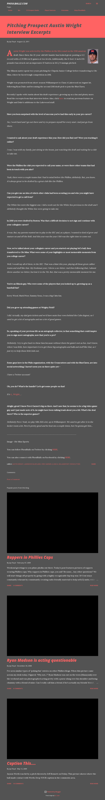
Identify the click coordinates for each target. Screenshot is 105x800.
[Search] (88, 3)
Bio (18, 10)
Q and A (55, 464)
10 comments (18, 784)
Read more (94, 585)
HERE (55, 449)
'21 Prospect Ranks (31, 10)
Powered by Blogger (52, 792)
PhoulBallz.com (17, 3)
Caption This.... (21, 763)
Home (9, 10)
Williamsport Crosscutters (69, 464)
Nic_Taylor (57, 795)
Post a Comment (13, 479)
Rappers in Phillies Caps (30, 557)
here (61, 98)
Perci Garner (46, 464)
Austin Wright (17, 464)
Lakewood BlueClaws (32, 464)
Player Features (49, 10)
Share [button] (93, 464)
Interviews (63, 10)
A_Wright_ (15, 394)
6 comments (18, 688)
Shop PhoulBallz (78, 10)
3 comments (18, 585)
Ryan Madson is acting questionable (42, 660)
